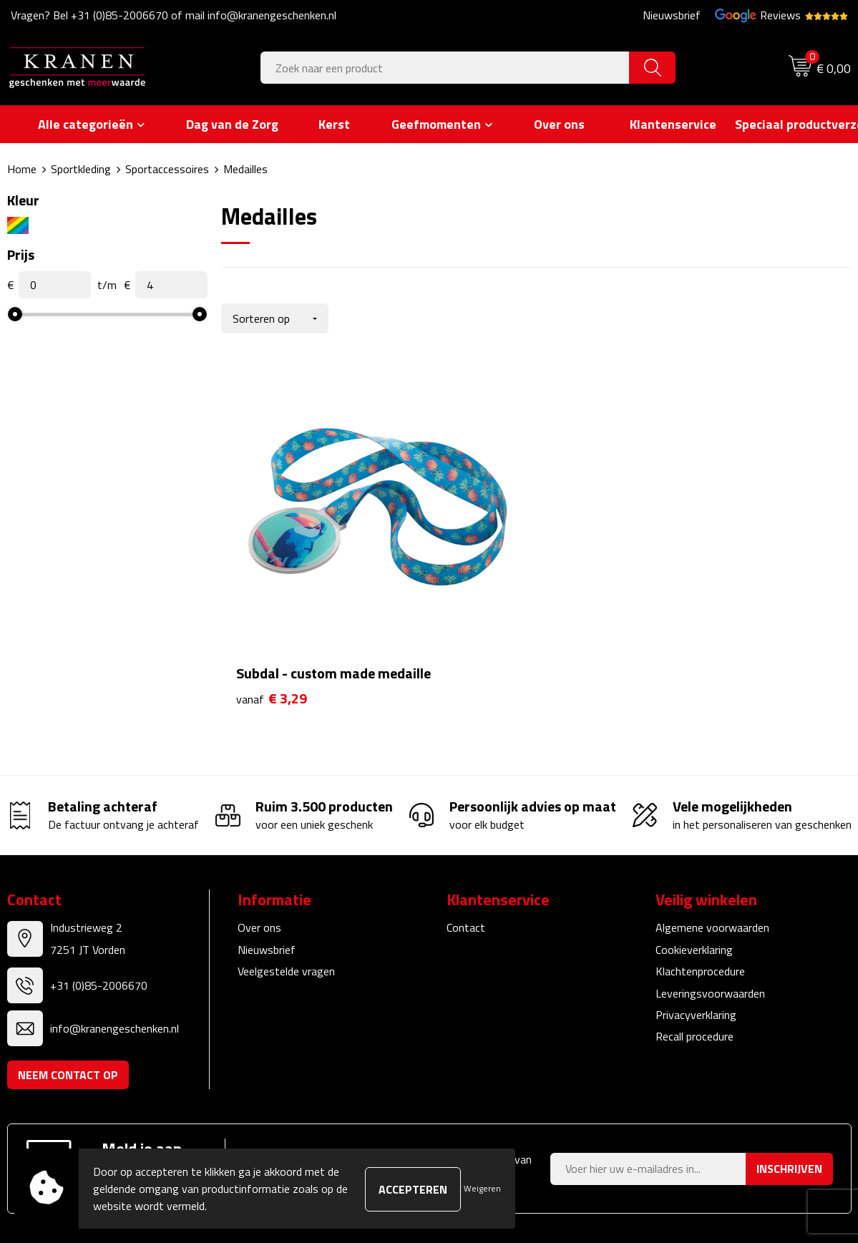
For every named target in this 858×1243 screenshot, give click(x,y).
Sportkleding (81, 168)
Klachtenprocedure (700, 887)
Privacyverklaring (695, 931)
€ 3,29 (271, 615)
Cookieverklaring (694, 865)
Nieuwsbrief (672, 15)
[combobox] (445, 68)
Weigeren (482, 1188)
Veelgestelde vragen (286, 887)
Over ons (259, 843)
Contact (466, 843)
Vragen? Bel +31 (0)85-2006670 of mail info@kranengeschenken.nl (173, 15)
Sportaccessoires (167, 168)
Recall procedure (694, 952)
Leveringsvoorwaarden (710, 909)
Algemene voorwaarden (712, 843)
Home (21, 168)
